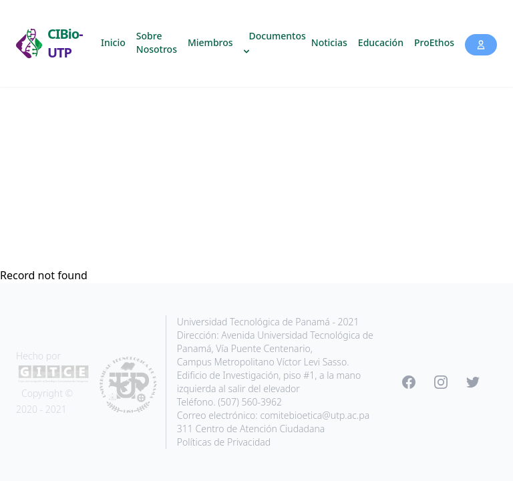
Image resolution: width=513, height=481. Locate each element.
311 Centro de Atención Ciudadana (251, 428)
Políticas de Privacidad (224, 442)
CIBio (65, 43)
